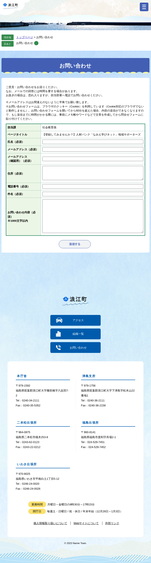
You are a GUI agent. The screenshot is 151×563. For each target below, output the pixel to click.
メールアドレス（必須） (23, 149)
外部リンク (112, 523)
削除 (36, 43)
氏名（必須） (16, 141)
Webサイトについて (86, 523)
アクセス (78, 320)
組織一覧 (78, 333)
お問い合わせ (24, 43)
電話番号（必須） (19, 186)
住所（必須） (16, 173)
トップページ (24, 37)
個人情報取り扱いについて (50, 523)
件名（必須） (16, 194)
